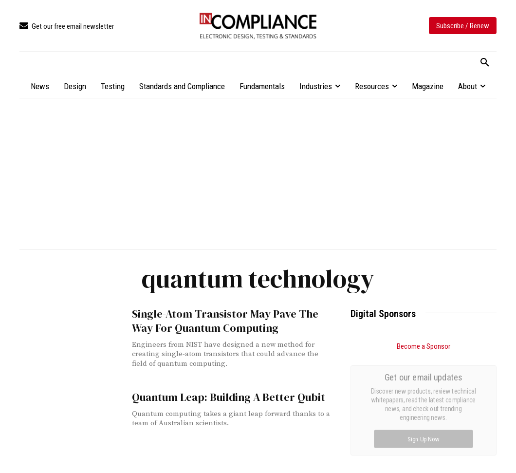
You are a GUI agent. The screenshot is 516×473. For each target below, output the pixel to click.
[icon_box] (66, 26)
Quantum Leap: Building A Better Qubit (221, 397)
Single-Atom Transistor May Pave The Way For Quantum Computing (229, 320)
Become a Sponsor (423, 346)
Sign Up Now (423, 438)
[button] (485, 63)
